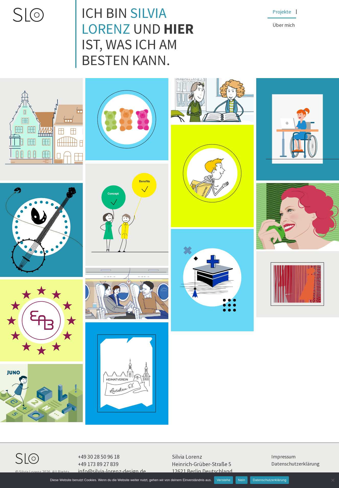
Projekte (282, 11)
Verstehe (223, 480)
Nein (241, 480)
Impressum (283, 455)
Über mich (284, 25)
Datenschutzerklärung (295, 462)
